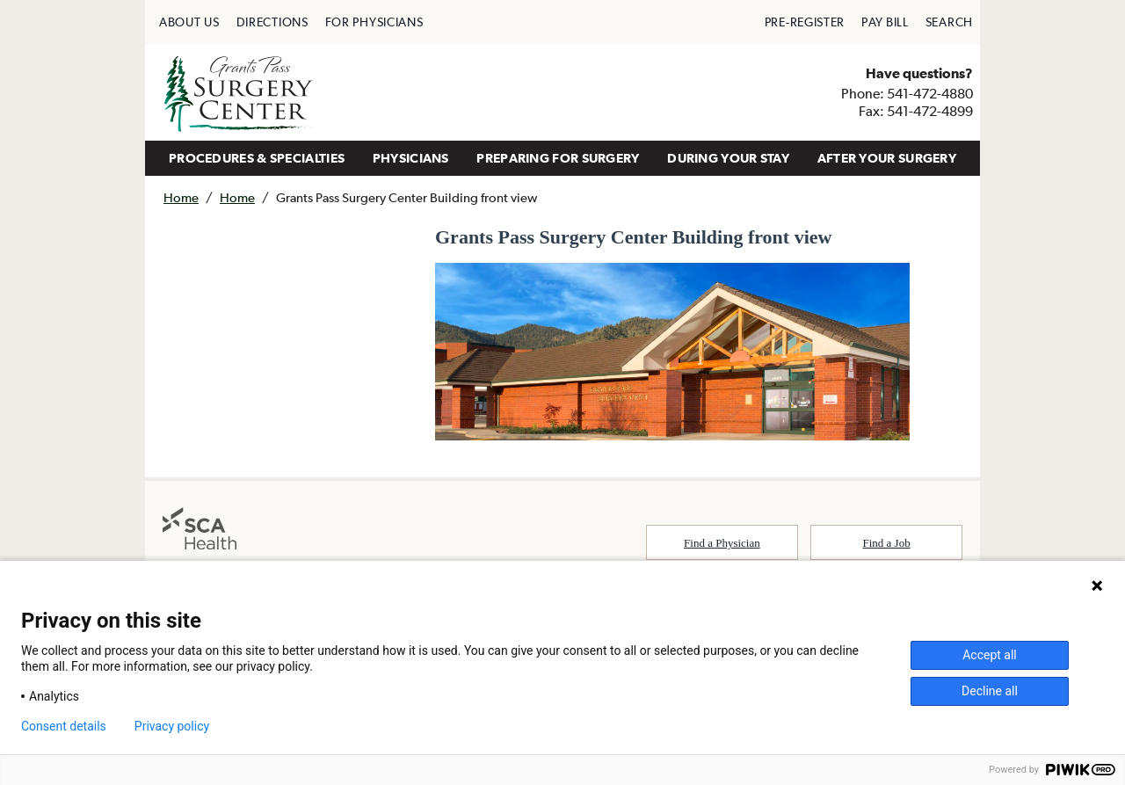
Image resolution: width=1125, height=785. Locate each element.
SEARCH (949, 22)
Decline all (990, 691)
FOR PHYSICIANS (374, 22)
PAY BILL (885, 22)
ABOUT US (189, 22)
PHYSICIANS (411, 157)
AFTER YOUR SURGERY (886, 157)
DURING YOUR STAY (728, 157)
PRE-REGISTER (805, 22)
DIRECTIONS (272, 22)
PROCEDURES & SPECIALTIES (257, 157)
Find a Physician (722, 542)
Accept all (989, 655)
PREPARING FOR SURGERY (557, 157)
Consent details (63, 726)
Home (181, 197)
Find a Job (887, 542)
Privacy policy (171, 726)
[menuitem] (189, 22)
